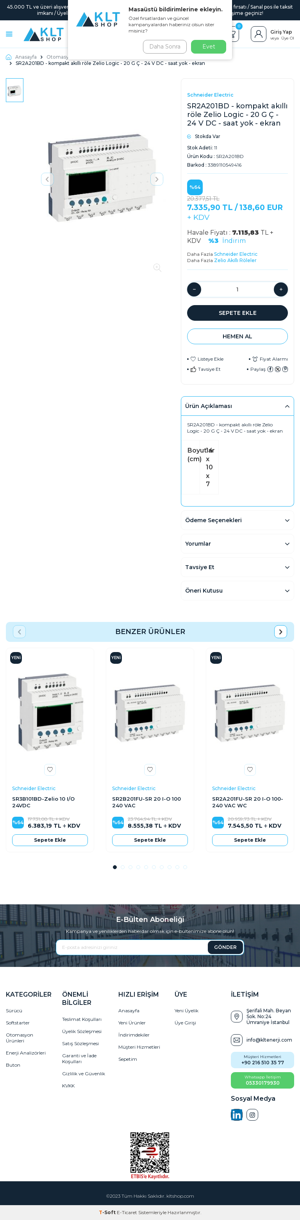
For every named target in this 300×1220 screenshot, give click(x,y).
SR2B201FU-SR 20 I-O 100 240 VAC (146, 802)
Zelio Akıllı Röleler (235, 260)
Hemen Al (237, 336)
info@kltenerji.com (269, 1040)
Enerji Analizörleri (26, 1053)
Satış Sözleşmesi (80, 1043)
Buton (13, 1065)
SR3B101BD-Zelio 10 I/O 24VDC (43, 802)
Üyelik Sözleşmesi (82, 1031)
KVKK (68, 1086)
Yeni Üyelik (186, 1010)
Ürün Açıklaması (208, 406)
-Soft (108, 1212)
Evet (208, 46)
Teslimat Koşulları (82, 1019)
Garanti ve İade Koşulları (79, 1058)
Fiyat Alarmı (270, 359)
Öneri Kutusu (204, 590)
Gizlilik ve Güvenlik (83, 1073)
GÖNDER (225, 947)
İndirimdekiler (134, 1035)
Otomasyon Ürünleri (19, 1038)
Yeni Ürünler (132, 1023)
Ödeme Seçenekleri (213, 520)
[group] (102, 179)
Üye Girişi (185, 1023)
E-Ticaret (127, 1212)
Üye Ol (287, 38)
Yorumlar (198, 543)
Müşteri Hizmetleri (139, 1047)
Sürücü (14, 1010)
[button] (47, 178)
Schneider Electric (210, 95)
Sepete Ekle (238, 312)
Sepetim (127, 1059)
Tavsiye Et (206, 369)
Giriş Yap (281, 32)
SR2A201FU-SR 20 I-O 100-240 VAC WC (247, 802)
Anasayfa (21, 57)
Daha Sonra (163, 46)
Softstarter (18, 1023)
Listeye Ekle (207, 359)
